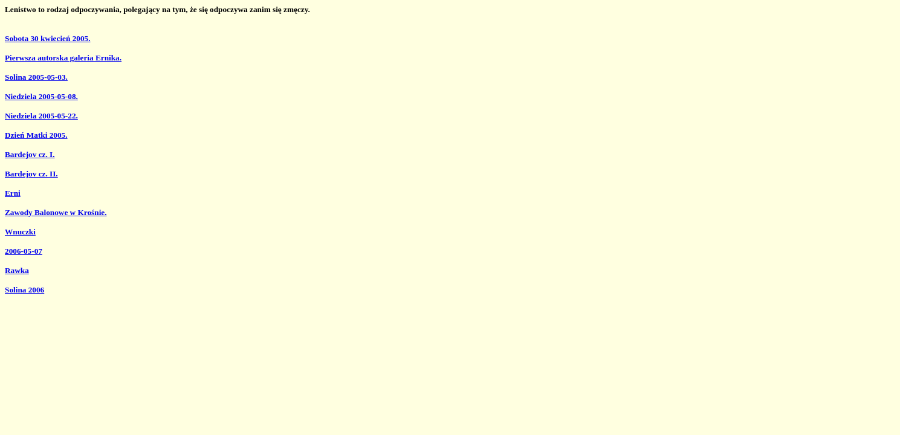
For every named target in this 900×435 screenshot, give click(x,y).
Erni (13, 193)
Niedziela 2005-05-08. (41, 96)
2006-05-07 (23, 251)
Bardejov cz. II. (31, 173)
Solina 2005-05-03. (36, 77)
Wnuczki (20, 231)
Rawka (17, 270)
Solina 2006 (24, 289)
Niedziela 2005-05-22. (41, 115)
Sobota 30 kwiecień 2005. (48, 38)
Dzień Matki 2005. (36, 135)
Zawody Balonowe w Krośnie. (56, 212)
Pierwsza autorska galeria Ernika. (63, 57)
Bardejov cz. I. (30, 154)
